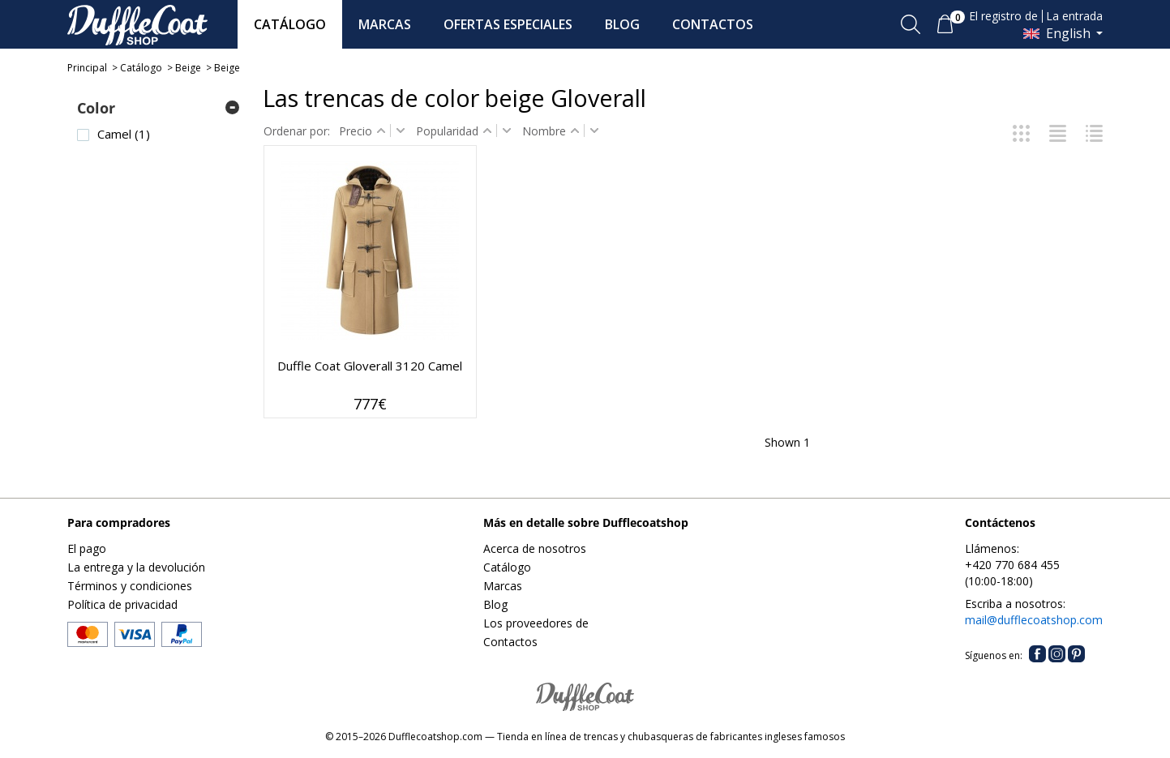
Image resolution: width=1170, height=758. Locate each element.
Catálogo (141, 68)
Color (96, 108)
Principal (87, 68)
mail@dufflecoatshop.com (1034, 619)
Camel (123, 134)
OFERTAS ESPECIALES (508, 24)
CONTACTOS (712, 24)
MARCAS (384, 24)
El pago (86, 548)
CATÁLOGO (290, 24)
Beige (188, 68)
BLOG (622, 24)
